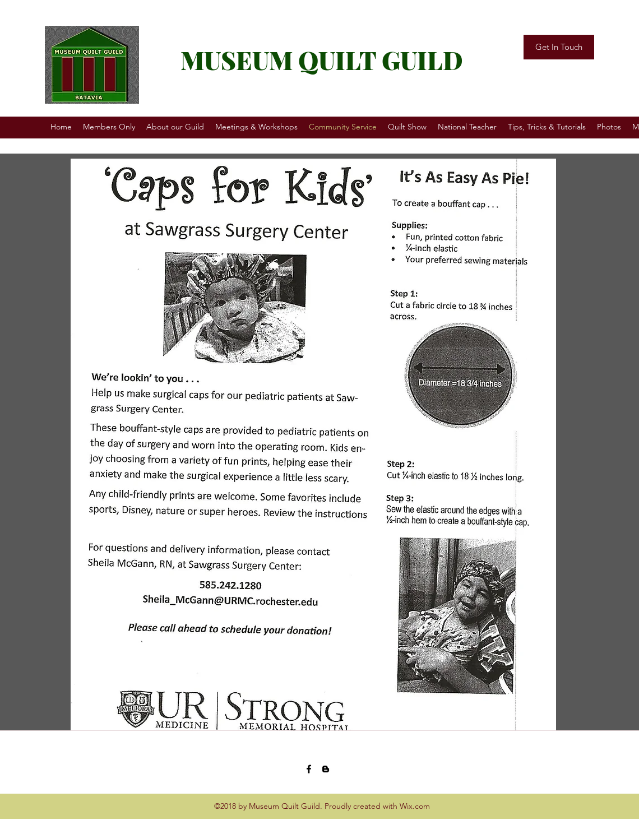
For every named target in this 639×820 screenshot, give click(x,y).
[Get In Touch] (559, 47)
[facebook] (308, 769)
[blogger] (325, 769)
